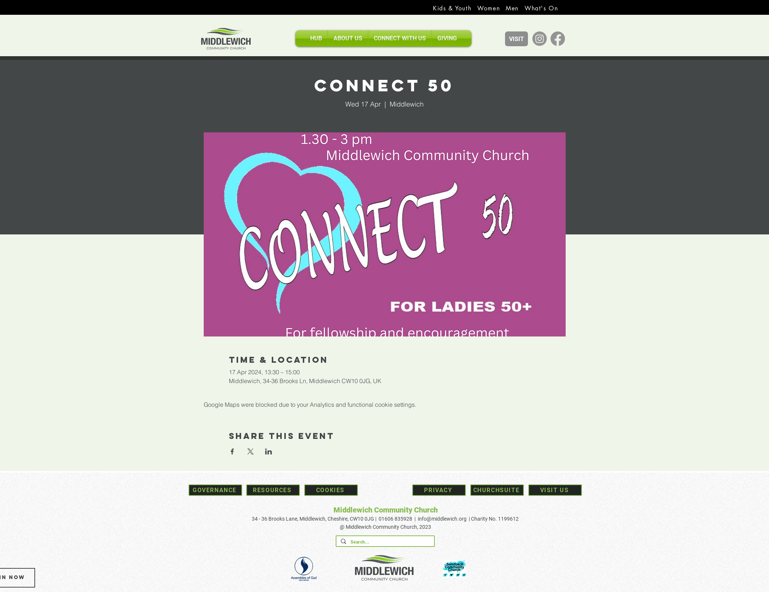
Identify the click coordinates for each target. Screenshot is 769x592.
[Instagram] (539, 38)
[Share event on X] (250, 451)
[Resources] (273, 490)
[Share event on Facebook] (232, 451)
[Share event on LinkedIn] (268, 451)
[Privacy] (439, 490)
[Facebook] (558, 38)
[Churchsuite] (497, 490)
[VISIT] (516, 38)
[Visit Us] (555, 490)
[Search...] (384, 542)
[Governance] (215, 490)
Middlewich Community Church (385, 509)
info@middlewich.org (442, 519)
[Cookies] (331, 490)
